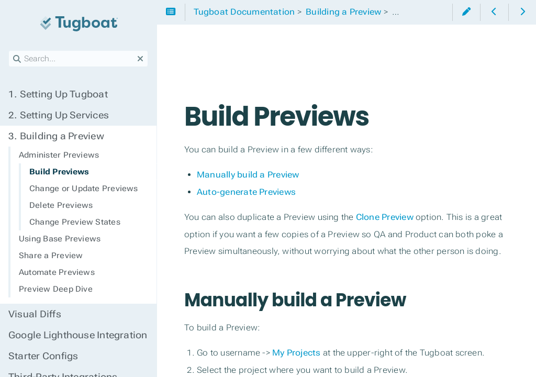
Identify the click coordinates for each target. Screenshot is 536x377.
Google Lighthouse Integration (78, 335)
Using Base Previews (59, 238)
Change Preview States (74, 222)
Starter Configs (43, 356)
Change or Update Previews (83, 188)
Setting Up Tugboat (58, 94)
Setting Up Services (58, 115)
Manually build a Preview (248, 175)
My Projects (296, 353)
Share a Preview (51, 255)
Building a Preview (56, 136)
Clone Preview (385, 217)
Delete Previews (61, 205)
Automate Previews (57, 272)
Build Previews (59, 171)
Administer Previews (59, 155)
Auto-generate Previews (246, 192)
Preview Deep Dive (56, 289)
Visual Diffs (34, 314)
